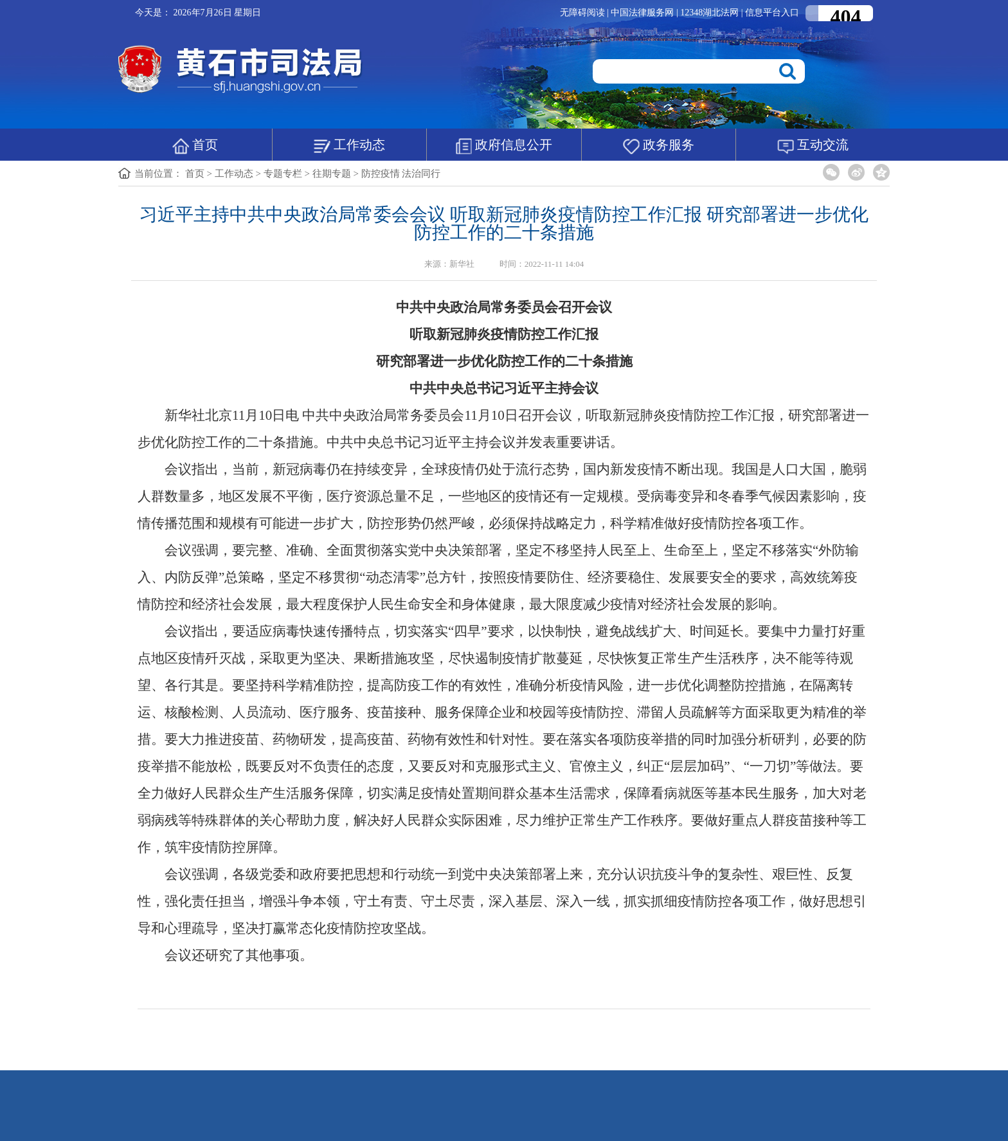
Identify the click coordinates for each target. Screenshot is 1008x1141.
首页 (195, 146)
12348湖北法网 (710, 12)
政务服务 (658, 146)
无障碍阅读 (582, 12)
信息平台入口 (772, 12)
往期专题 (331, 173)
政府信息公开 (503, 146)
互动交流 (813, 146)
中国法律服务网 (643, 12)
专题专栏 (283, 173)
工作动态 (349, 146)
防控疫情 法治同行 (401, 173)
